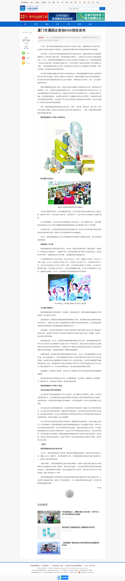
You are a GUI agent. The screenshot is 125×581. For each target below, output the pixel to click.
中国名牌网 (25, 32)
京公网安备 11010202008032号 (86, 572)
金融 (53, 2)
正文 (30, 32)
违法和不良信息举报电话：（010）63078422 (80, 565)
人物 (49, 2)
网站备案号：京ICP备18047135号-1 (56, 572)
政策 (32, 2)
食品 (76, 2)
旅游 (71, 2)
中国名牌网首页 (24, 2)
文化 (89, 2)
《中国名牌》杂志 (57, 565)
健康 (67, 2)
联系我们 (46, 565)
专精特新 (44, 2)
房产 (93, 2)
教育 (79, 24)
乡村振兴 (37, 2)
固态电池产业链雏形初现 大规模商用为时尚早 (78, 527)
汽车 (62, 2)
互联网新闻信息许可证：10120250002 (39, 572)
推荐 (36, 24)
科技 (58, 2)
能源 (98, 2)
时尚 (84, 2)
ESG (80, 2)
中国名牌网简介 (35, 565)
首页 (25, 24)
